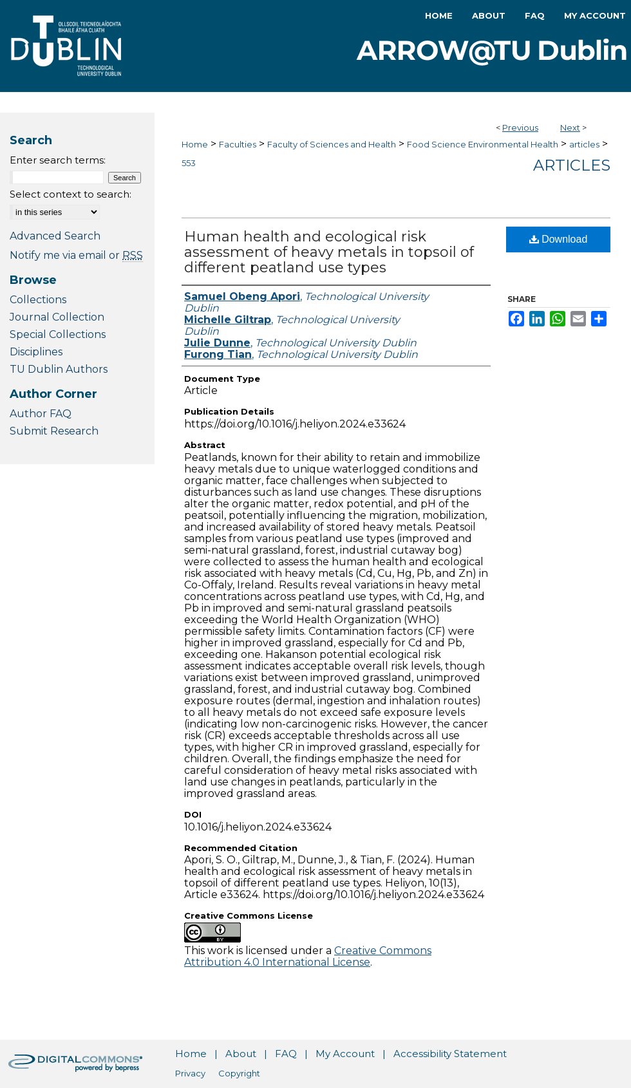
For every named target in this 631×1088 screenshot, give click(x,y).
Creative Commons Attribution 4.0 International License (307, 956)
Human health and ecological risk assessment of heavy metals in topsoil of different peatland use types (329, 252)
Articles (571, 165)
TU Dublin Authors (59, 369)
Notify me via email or (76, 255)
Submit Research (54, 431)
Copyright (239, 1073)
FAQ (286, 1053)
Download (558, 239)
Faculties (237, 144)
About (240, 1053)
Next (570, 127)
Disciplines (36, 352)
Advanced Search (55, 236)
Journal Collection (57, 317)
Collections (38, 300)
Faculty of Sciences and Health (331, 144)
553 (189, 163)
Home (195, 144)
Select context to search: (70, 194)
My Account (345, 1053)
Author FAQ (40, 414)
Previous (520, 127)
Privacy (190, 1073)
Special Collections (58, 334)
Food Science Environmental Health (482, 144)
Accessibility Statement (450, 1053)
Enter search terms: (58, 160)
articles (584, 144)
